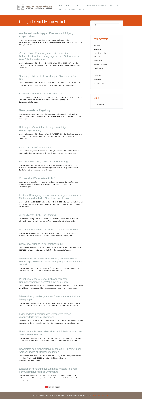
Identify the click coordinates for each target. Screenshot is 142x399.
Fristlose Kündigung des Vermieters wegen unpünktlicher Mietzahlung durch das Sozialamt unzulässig (51, 197)
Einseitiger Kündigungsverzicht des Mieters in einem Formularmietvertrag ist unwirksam (48, 370)
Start (60, 5)
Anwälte (69, 5)
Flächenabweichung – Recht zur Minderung (43, 161)
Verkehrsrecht (99, 83)
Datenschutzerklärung (96, 5)
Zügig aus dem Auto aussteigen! (37, 147)
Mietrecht (97, 76)
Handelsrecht (98, 68)
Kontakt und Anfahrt (66, 10)
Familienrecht (98, 61)
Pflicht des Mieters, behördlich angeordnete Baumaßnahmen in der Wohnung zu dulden (43, 280)
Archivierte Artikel (100, 53)
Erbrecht (97, 57)
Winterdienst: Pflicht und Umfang (37, 215)
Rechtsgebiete (85, 10)
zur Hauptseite (99, 104)
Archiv (79, 5)
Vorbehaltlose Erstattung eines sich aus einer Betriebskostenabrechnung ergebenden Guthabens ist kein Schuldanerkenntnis (49, 56)
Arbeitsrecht (98, 49)
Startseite (105, 395)
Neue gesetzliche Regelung (34, 110)
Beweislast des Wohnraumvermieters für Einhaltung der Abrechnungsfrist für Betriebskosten (50, 350)
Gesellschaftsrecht (100, 64)
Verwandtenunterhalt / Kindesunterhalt (40, 93)
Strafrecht (97, 79)
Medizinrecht (98, 72)
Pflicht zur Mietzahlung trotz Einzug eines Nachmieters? (50, 229)
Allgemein (97, 46)
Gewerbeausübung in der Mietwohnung (41, 244)
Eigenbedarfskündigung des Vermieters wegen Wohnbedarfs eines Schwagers (45, 315)
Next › (57, 387)
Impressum (114, 5)
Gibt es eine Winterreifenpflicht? (37, 178)
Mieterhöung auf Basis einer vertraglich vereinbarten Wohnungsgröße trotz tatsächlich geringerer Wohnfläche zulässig (50, 261)
